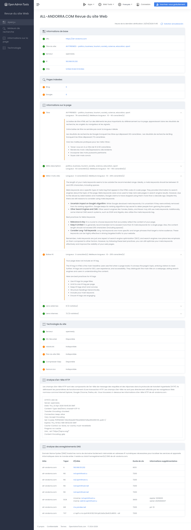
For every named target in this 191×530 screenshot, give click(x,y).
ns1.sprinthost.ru (81, 473)
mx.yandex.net (80, 507)
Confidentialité (53, 526)
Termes (64, 526)
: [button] (47, 112)
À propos (41, 526)
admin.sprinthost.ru (89, 501)
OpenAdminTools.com (78, 526)
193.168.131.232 (80, 467)
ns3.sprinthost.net (81, 492)
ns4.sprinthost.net (81, 486)
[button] (125, 114)
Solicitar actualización (171, 24)
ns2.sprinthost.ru (81, 479)
